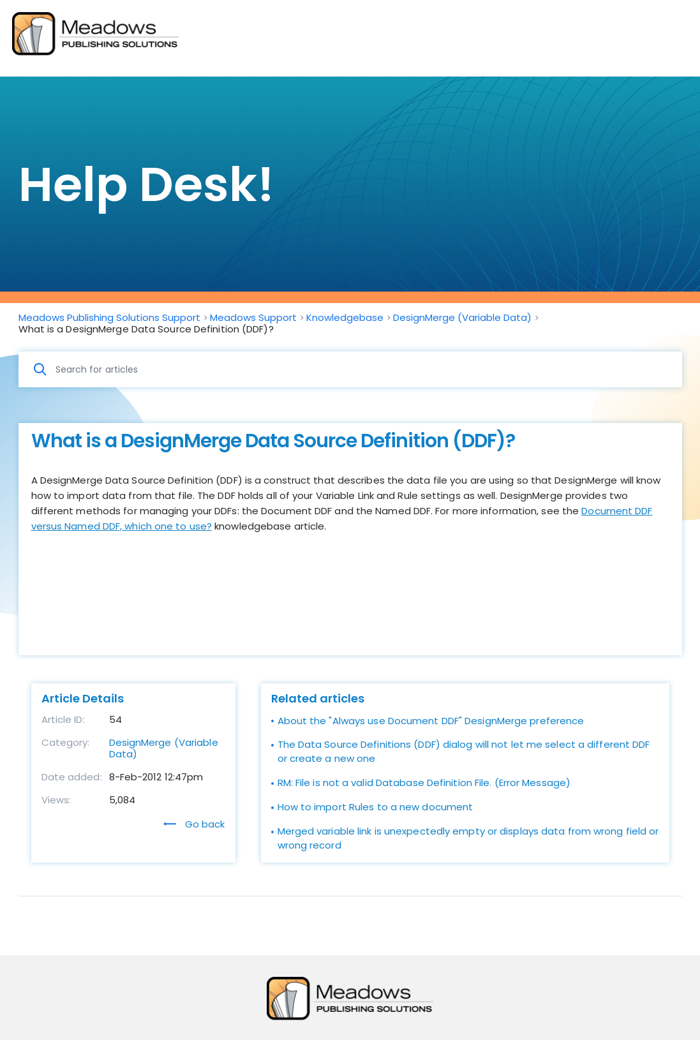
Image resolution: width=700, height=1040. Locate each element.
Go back (194, 824)
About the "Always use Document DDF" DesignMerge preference (431, 720)
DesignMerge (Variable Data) (163, 748)
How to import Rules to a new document (375, 806)
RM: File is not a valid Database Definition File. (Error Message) (424, 782)
